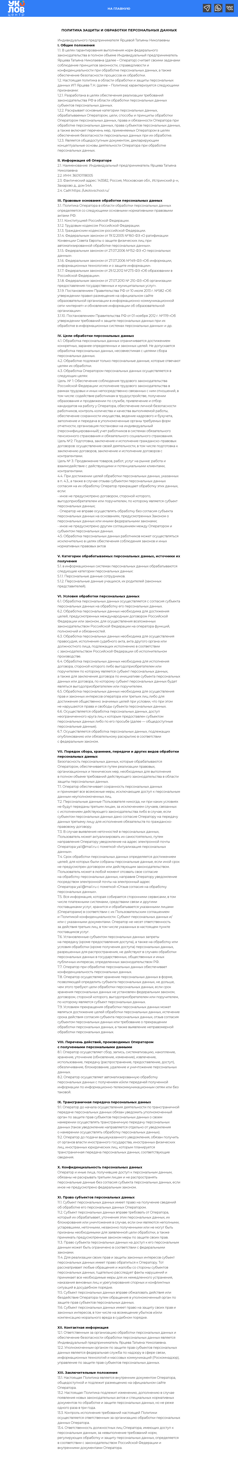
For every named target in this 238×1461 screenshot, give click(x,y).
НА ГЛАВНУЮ (119, 9)
